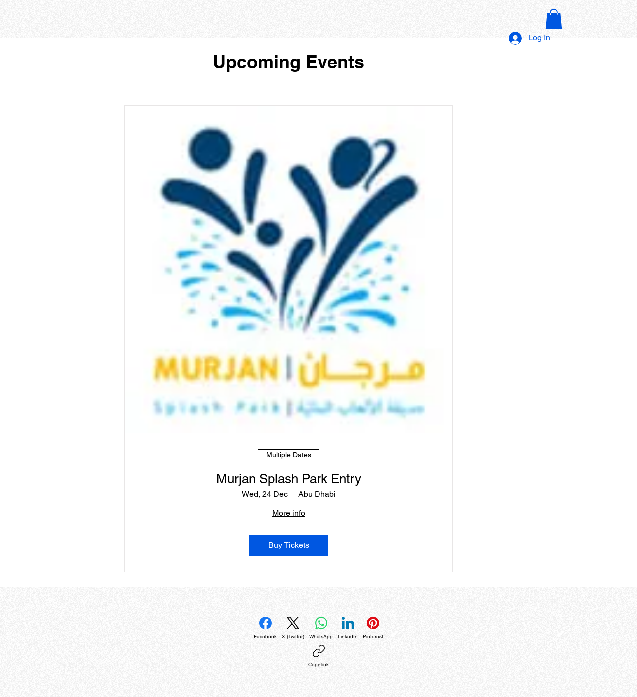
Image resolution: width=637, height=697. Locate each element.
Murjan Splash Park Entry (288, 478)
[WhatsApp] (321, 628)
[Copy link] (318, 656)
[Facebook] (265, 628)
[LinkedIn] (348, 628)
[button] (553, 19)
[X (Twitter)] (293, 628)
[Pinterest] (373, 628)
